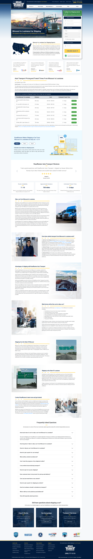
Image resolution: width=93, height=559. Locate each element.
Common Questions (51, 546)
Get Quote (74, 100)
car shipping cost (58, 307)
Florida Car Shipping (39, 546)
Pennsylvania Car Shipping (40, 552)
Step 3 (32, 143)
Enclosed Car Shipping (28, 546)
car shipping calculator (28, 413)
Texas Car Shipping (39, 548)
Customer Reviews (16, 550)
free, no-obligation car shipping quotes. (58, 241)
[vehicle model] (72, 36)
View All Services (27, 553)
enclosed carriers (61, 245)
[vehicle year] (72, 31)
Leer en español (51, 548)
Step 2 (24, 143)
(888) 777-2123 (77, 2)
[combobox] (72, 21)
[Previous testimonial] (17, 171)
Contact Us (50, 550)
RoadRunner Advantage (17, 546)
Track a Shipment (55, 1)
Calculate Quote (72, 51)
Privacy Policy (42, 557)
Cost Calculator (59, 6)
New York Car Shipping (40, 550)
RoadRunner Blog (16, 552)
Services (31, 6)
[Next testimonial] (76, 171)
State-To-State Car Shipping (29, 548)
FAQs (68, 6)
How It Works (40, 6)
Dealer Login (62, 1)
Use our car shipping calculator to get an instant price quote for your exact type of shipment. (36, 126)
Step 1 (17, 143)
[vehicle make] (72, 33)
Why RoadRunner (49, 6)
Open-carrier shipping (66, 242)
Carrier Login (68, 1)
